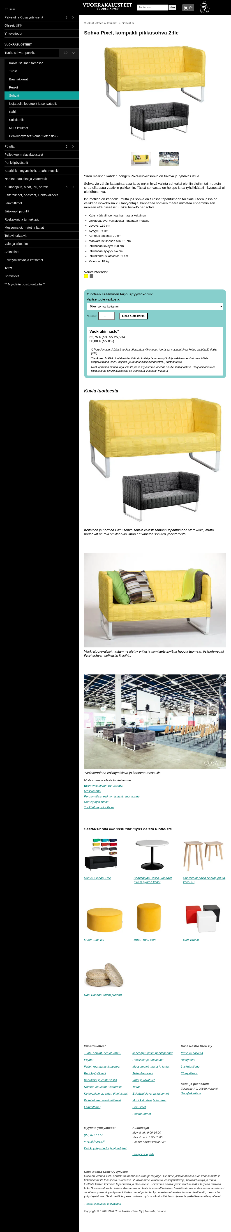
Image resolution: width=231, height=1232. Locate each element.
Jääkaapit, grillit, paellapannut (152, 1053)
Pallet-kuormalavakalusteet (102, 1066)
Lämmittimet (92, 1107)
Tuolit (13, 71)
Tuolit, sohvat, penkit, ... (21, 53)
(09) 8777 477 (93, 1134)
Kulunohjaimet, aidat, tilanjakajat (106, 1093)
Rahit (12, 112)
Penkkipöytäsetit (95, 1073)
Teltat (136, 1087)
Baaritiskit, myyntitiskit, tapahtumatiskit (32, 171)
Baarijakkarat (18, 79)
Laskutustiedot (190, 1066)
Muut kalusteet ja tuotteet (149, 1100)
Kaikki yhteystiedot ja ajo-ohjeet (105, 1148)
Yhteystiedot (189, 1073)
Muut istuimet (18, 128)
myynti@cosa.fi (94, 1141)
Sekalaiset (12, 252)
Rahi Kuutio (191, 939)
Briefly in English (143, 1154)
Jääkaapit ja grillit (17, 211)
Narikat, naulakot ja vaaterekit (26, 179)
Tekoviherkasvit (142, 1073)
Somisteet (139, 1107)
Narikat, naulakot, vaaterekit (103, 1087)
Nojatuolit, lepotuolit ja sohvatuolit (33, 103)
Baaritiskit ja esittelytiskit (100, 1080)
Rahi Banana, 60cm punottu (103, 995)
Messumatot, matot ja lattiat (150, 1066)
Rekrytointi (188, 1059)
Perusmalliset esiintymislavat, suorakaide (112, 796)
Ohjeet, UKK (13, 25)
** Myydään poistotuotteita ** (25, 284)
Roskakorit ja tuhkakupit (22, 219)
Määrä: (101, 316)
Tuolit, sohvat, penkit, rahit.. (102, 1053)
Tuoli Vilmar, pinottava (99, 807)
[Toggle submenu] (70, 17)
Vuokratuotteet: (18, 44)
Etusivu (10, 9)
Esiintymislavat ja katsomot (150, 1093)
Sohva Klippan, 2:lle (97, 878)
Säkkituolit (16, 120)
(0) (190, 7)
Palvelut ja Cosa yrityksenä (24, 17)
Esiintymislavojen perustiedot (103, 785)
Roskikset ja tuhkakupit (147, 1059)
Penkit (13, 87)
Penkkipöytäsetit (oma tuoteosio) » (33, 136)
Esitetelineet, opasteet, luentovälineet (31, 195)
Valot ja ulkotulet (143, 1080)
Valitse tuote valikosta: (155, 303)
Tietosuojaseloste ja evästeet (102, 1203)
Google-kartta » (191, 1093)
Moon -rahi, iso (94, 939)
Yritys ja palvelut (192, 1053)
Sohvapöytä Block (96, 802)
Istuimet (112, 23)
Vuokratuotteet (93, 23)
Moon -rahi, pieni (145, 939)
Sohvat (126, 23)
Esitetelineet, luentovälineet (102, 1100)
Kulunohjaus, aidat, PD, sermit (26, 187)
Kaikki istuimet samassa (26, 63)
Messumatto (92, 791)
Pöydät (89, 1059)
